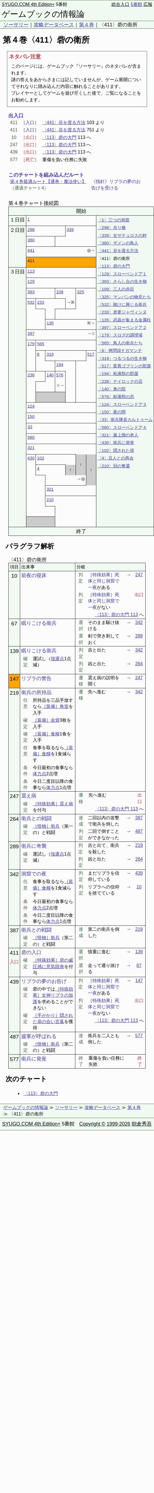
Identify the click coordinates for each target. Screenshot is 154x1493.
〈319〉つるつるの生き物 (121, 358)
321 (30, 447)
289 (139, 636)
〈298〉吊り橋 (111, 227)
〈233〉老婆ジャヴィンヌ (121, 312)
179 (30, 343)
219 (14, 693)
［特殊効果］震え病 (53, 803)
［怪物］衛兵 (46, 826)
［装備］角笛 (55, 706)
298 (30, 229)
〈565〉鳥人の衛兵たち (119, 342)
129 (30, 281)
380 (30, 239)
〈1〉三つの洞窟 (113, 220)
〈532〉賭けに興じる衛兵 (121, 304)
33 (29, 426)
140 (49, 374)
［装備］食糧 (46, 733)
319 (49, 354)
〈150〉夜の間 (111, 412)
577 (139, 1035)
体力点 (39, 773)
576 (59, 374)
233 (40, 302)
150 (30, 416)
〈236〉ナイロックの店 (119, 381)
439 (139, 873)
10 (14, 576)
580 (30, 437)
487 (139, 831)
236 (30, 374)
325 (80, 291)
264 (139, 663)
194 (59, 364)
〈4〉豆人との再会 (115, 458)
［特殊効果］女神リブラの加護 (53, 995)
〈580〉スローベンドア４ (121, 427)
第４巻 (86, 25)
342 (139, 622)
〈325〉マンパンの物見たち (124, 296)
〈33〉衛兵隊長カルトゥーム (125, 419)
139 (14, 651)
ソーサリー (16, 25)
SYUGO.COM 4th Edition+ (28, 4)
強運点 (57, 658)
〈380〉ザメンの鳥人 (117, 243)
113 (30, 271)
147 (14, 679)
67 (14, 624)
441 (30, 250)
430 (30, 458)
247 (139, 574)
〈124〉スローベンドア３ (121, 404)
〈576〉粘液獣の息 (115, 396)
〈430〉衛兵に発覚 (115, 442)
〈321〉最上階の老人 (117, 435)
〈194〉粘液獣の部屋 (117, 373)
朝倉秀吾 (142, 1124)
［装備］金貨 (46, 720)
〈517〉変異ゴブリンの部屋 (124, 365)
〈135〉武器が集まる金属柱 (124, 319)
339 (70, 229)
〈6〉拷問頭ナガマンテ (119, 350)
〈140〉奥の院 (111, 389)
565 (40, 343)
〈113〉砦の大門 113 (116, 614)
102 (40, 458)
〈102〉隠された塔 (115, 450)
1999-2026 (118, 1124)
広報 (147, 4)
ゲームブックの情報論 (43, 14)
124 (30, 406)
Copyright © (92, 1124)
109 (59, 291)
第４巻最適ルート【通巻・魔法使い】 (48, 181)
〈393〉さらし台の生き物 (121, 281)
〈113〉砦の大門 (59, 137)
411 (14, 953)
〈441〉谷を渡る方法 (64, 122)
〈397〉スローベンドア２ (121, 327)
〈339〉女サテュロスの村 (121, 235)
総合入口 (120, 4)
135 (49, 323)
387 (139, 817)
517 (90, 354)
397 (30, 333)
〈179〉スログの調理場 (119, 335)
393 (30, 291)
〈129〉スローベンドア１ (121, 273)
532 (30, 302)
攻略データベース (54, 25)
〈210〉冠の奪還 (113, 465)
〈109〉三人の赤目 (115, 289)
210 (49, 499)
